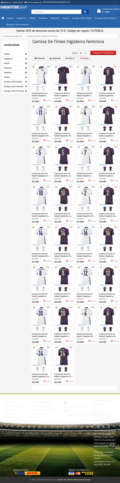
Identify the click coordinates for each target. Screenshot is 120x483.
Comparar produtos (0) (103, 53)
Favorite (40, 58)
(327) (92, 341)
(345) (114, 221)
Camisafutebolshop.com (75, 404)
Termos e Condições (13, 424)
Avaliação (55, 58)
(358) (47, 301)
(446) (69, 181)
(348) (92, 100)
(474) (47, 221)
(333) (114, 301)
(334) (114, 341)
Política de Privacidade (14, 421)
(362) (47, 141)
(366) (69, 301)
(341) (92, 301)
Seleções (8, 72)
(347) (47, 100)
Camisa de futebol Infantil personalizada (73, 480)
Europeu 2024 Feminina (14, 91)
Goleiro (7, 77)
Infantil (6, 63)
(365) (69, 221)
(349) (92, 221)
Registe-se (6, 2)
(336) (47, 341)
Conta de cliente (41, 403)
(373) (114, 141)
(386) (47, 261)
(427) (92, 181)
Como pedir (9, 410)
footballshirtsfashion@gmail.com (56, 2)
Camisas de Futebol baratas (103, 402)
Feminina (8, 68)
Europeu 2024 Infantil (13, 82)
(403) (69, 100)
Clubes (7, 54)
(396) (69, 141)
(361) (114, 100)
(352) (92, 261)
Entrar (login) (18, 2)
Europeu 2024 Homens (13, 86)
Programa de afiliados (44, 410)
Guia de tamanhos (12, 413)
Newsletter (39, 413)
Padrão (84, 58)
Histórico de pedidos (43, 406)
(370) (47, 181)
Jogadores (8, 59)
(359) (69, 261)
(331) (69, 341)
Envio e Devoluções (13, 406)
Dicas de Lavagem (12, 417)
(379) (92, 141)
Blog (36, 417)
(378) (114, 181)
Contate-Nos (9, 403)
